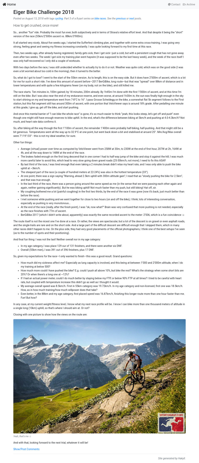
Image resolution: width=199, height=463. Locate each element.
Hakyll (181, 458)
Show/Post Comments (26, 449)
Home (9, 4)
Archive (189, 4)
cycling (59, 18)
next (131, 18)
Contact (174, 4)
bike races (100, 18)
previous (121, 18)
